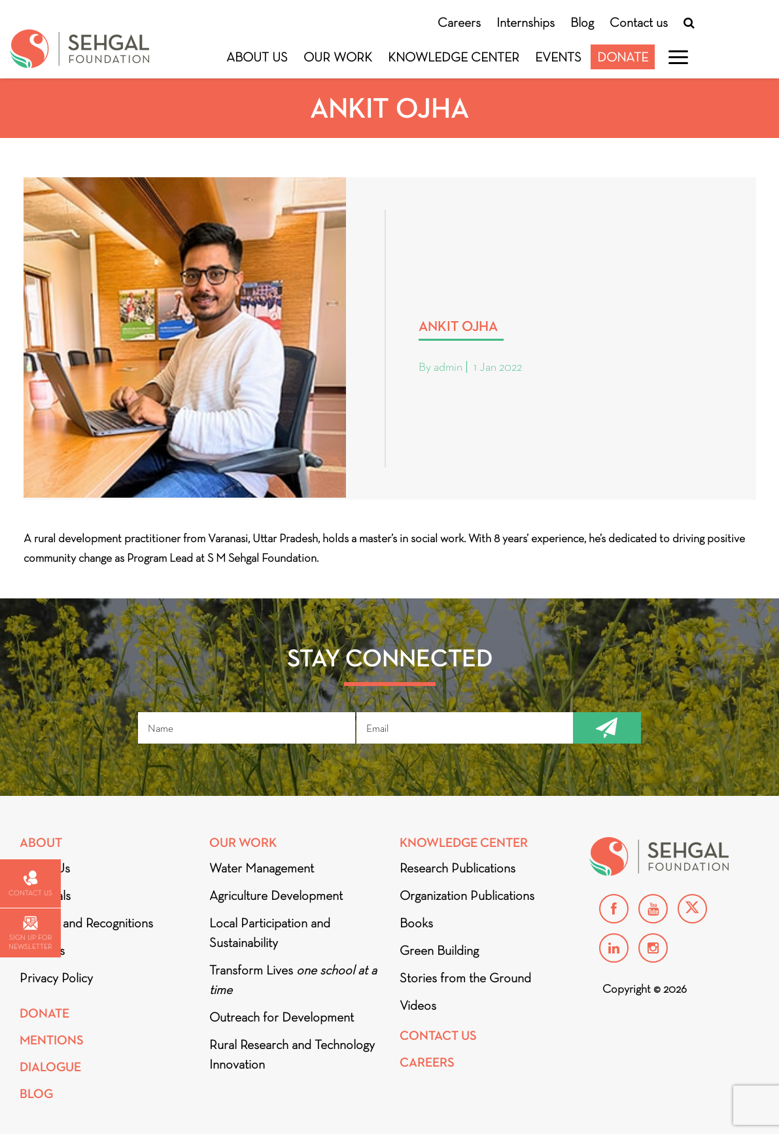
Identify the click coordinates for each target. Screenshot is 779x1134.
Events (558, 57)
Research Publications (457, 868)
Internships (525, 22)
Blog (582, 22)
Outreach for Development (281, 1017)
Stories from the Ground (465, 978)
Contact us (639, 22)
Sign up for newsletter (30, 934)
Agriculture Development (276, 895)
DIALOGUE (50, 1066)
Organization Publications (467, 895)
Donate (622, 57)
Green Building (439, 950)
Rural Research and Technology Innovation (292, 1054)
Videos (418, 1005)
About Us (257, 57)
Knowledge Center (453, 57)
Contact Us (438, 1035)
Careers (459, 22)
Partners (42, 950)
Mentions (52, 1040)
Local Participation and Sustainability (269, 932)
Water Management (261, 868)
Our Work (337, 57)
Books (416, 923)
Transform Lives (293, 979)
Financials (45, 895)
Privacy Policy (56, 978)
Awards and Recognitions (86, 923)
